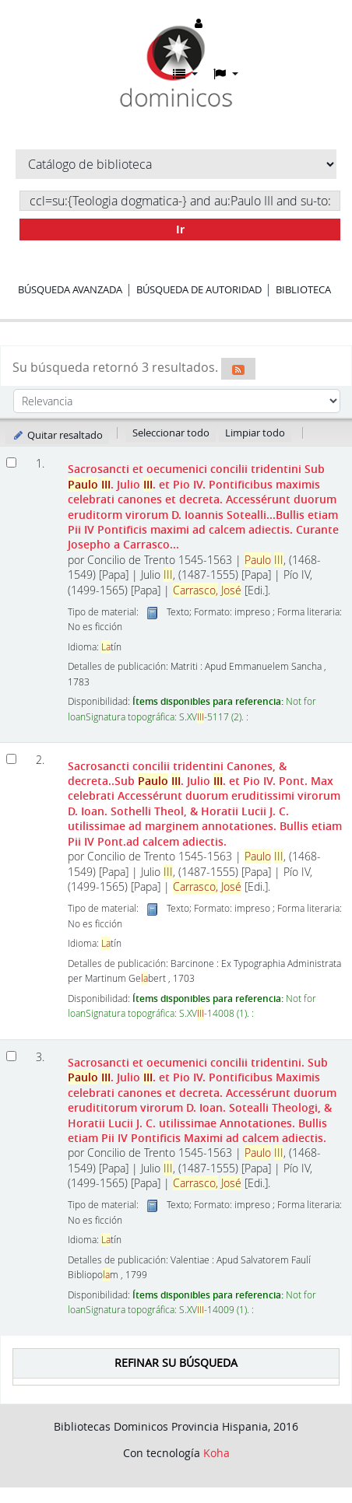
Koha (216, 1452)
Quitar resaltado (57, 435)
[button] (185, 74)
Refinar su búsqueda (176, 1362)
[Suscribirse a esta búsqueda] (238, 369)
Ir (180, 229)
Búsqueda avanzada (70, 289)
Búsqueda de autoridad (199, 289)
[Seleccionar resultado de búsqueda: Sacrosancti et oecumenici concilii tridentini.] (11, 1056)
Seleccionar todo (170, 433)
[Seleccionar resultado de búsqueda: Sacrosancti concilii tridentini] (11, 759)
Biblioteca (303, 289)
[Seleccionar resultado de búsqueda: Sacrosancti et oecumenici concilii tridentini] (11, 462)
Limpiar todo (255, 433)
